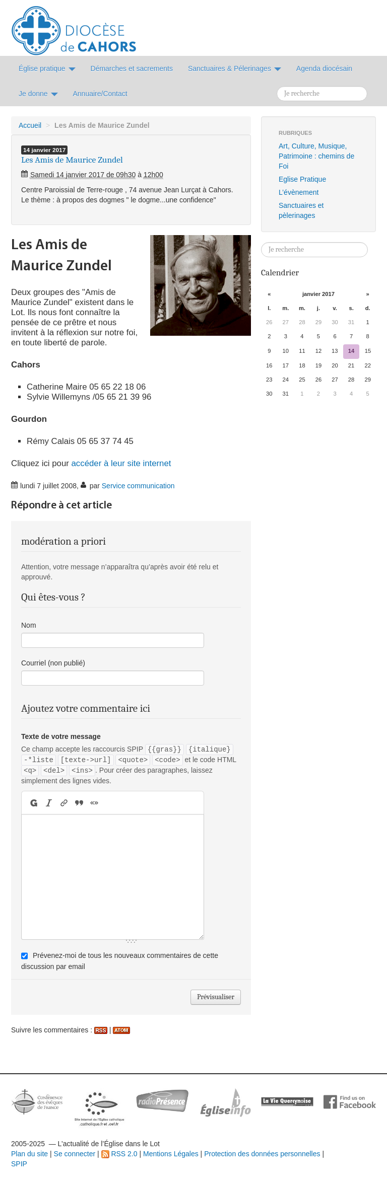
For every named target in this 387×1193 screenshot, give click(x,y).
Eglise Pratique (302, 179)
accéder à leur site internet (121, 463)
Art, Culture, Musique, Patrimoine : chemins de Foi (316, 156)
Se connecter (75, 1154)
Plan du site (29, 1154)
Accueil (30, 125)
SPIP (19, 1164)
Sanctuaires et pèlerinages (301, 210)
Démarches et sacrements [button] (132, 68)
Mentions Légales (171, 1154)
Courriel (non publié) (53, 663)
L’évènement (298, 192)
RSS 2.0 (119, 1154)
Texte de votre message (61, 736)
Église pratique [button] (47, 68)
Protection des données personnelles (262, 1154)
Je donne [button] (38, 94)
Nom (28, 625)
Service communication (138, 486)
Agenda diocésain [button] (324, 68)
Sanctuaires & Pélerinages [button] (234, 68)
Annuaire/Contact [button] (100, 94)
